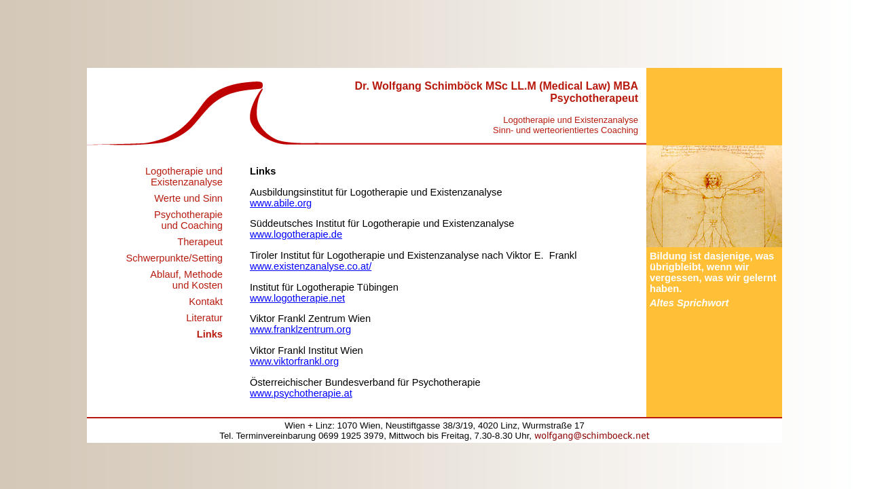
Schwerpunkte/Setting (174, 258)
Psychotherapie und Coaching (188, 220)
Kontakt (206, 301)
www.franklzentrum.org (300, 329)
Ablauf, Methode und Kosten (186, 280)
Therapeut (200, 241)
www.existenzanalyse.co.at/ (310, 266)
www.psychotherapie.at (301, 393)
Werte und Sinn (188, 198)
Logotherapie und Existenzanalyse (184, 176)
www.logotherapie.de (296, 234)
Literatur (204, 317)
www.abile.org (281, 203)
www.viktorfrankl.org (294, 361)
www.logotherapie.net (297, 298)
